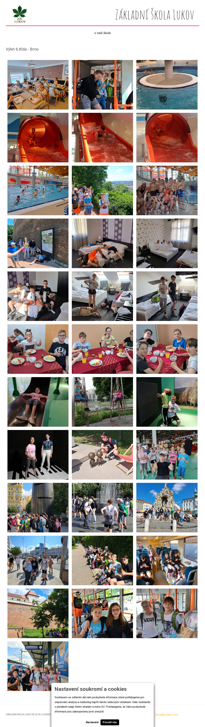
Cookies (46, 714)
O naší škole (102, 33)
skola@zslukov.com (166, 714)
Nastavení (92, 722)
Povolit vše (110, 722)
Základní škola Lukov (19, 714)
